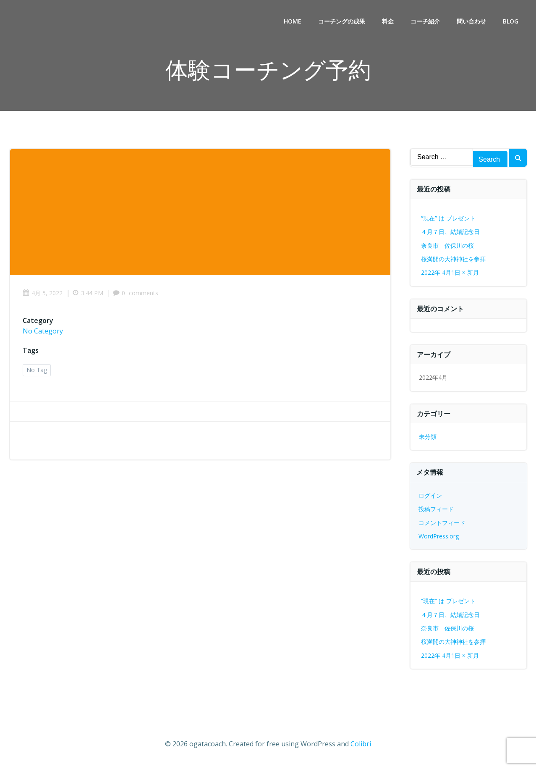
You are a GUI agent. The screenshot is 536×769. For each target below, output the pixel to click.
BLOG (510, 21)
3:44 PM (87, 293)
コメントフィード (441, 523)
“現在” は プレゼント (448, 218)
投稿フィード (436, 509)
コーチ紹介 (425, 21)
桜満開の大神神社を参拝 (453, 259)
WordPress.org (438, 536)
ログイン (430, 495)
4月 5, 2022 (43, 293)
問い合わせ (471, 21)
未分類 (428, 437)
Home (292, 21)
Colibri (360, 743)
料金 (388, 21)
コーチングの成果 (341, 21)
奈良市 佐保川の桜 (447, 245)
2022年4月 (433, 377)
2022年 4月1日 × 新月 (450, 272)
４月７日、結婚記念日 (450, 232)
